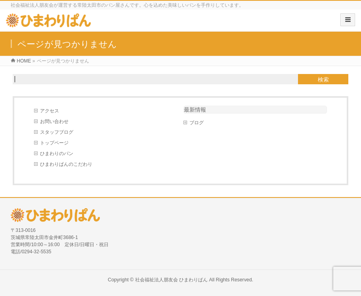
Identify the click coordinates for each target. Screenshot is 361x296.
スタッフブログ (56, 132)
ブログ (196, 122)
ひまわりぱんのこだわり (66, 164)
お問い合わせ (54, 121)
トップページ (54, 143)
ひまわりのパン (56, 153)
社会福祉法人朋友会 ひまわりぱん (171, 280)
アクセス (49, 111)
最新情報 (195, 109)
